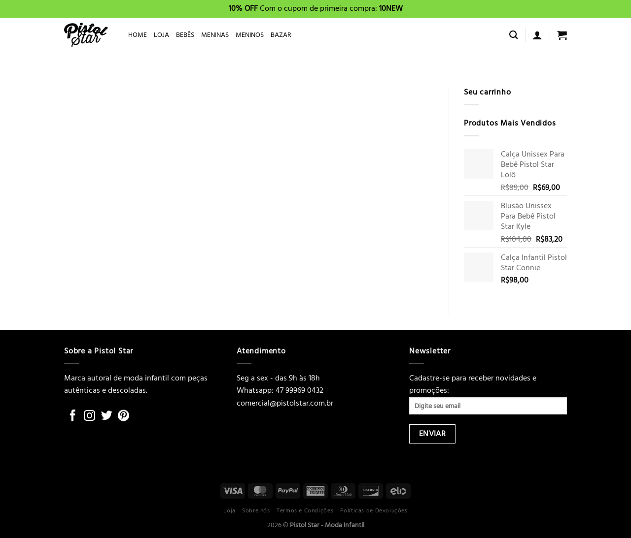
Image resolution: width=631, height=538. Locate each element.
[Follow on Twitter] (106, 416)
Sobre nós (256, 510)
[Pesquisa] (513, 35)
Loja (229, 510)
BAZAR (281, 34)
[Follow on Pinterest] (123, 416)
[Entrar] (537, 35)
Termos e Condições (305, 510)
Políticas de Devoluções (374, 510)
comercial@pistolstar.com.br (285, 403)
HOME (137, 34)
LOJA (161, 34)
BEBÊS (185, 34)
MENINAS (215, 34)
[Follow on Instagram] (89, 416)
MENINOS (250, 34)
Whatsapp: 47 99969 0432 (280, 390)
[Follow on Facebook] (72, 416)
